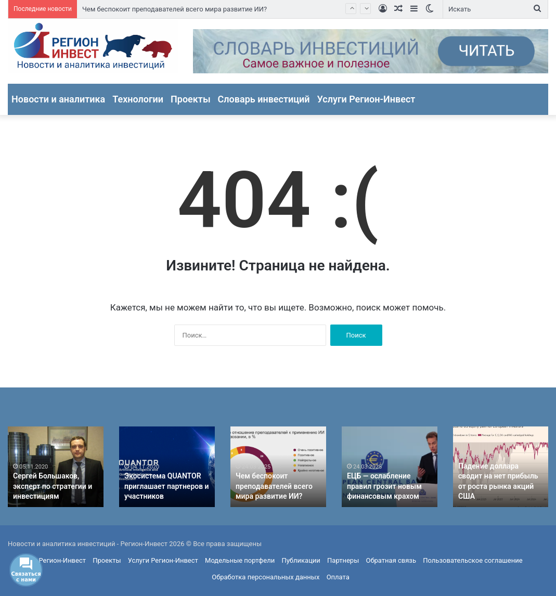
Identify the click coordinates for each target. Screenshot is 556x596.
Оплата (338, 577)
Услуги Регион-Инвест (366, 99)
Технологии (137, 99)
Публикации (300, 560)
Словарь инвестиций (264, 99)
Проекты (191, 99)
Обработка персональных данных (265, 577)
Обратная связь (391, 560)
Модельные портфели (240, 560)
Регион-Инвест (62, 560)
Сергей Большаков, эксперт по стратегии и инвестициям (52, 486)
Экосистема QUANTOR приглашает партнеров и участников (166, 486)
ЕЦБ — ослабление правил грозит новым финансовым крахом (384, 486)
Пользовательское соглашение (472, 560)
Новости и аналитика (58, 99)
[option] (56, 466)
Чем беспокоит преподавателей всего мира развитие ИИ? (174, 9)
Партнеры (343, 560)
